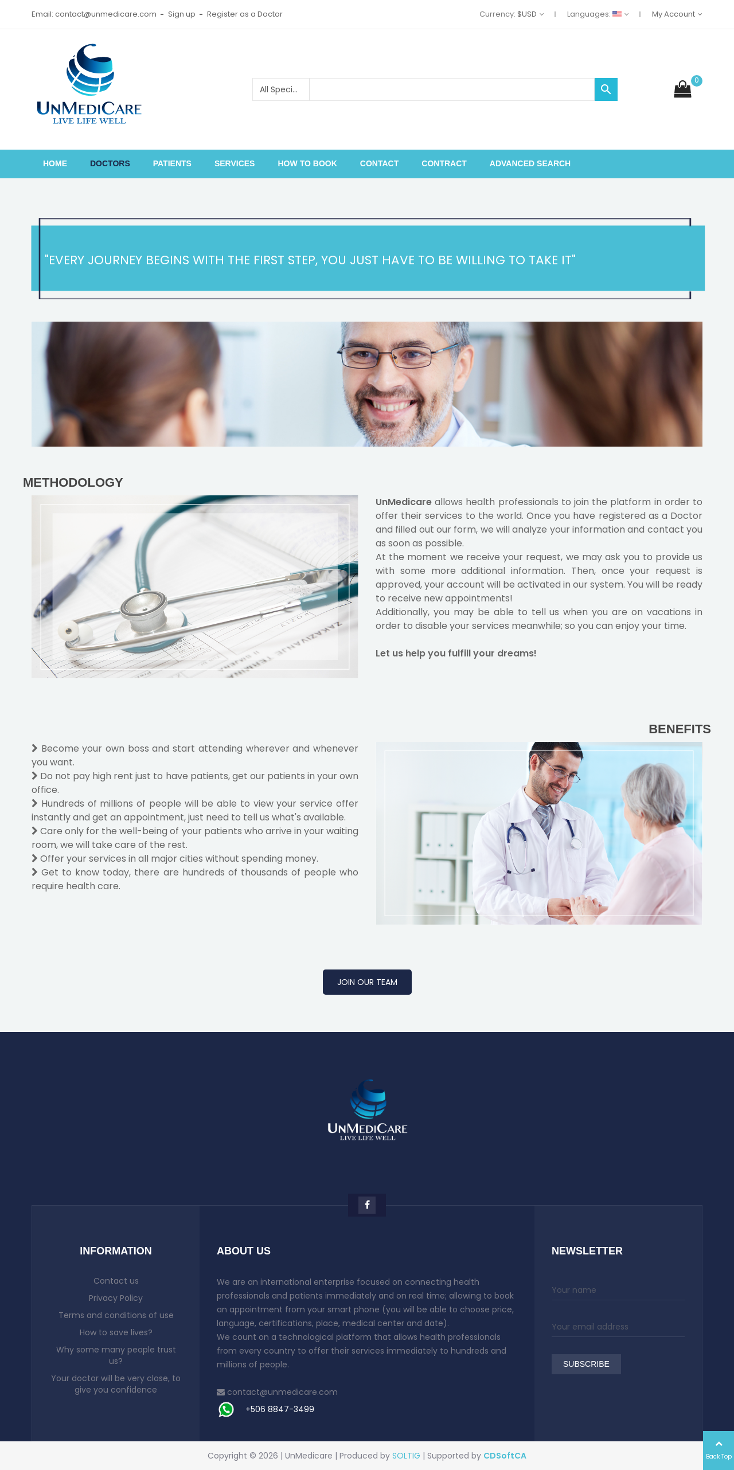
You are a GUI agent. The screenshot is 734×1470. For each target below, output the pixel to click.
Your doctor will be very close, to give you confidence (116, 1384)
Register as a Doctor (245, 14)
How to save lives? (116, 1332)
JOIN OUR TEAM (367, 982)
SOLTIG (406, 1455)
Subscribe (586, 1364)
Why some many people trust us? (116, 1355)
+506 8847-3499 (279, 1409)
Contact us (116, 1281)
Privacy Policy (116, 1298)
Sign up (182, 14)
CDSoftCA (504, 1455)
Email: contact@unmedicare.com (94, 14)
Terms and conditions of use (116, 1315)
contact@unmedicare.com (282, 1392)
